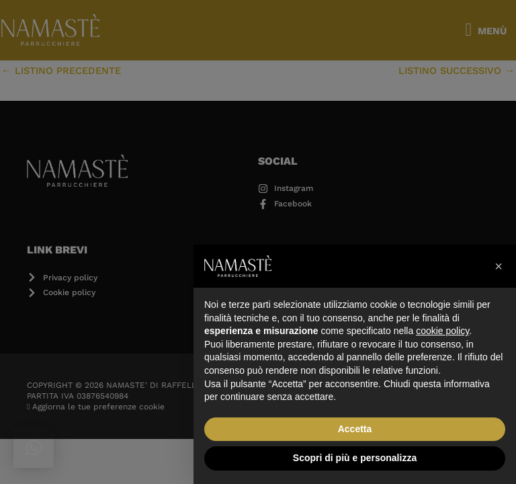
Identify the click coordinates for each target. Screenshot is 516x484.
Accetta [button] (355, 429)
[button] (498, 266)
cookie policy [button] (442, 330)
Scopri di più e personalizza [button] (355, 457)
